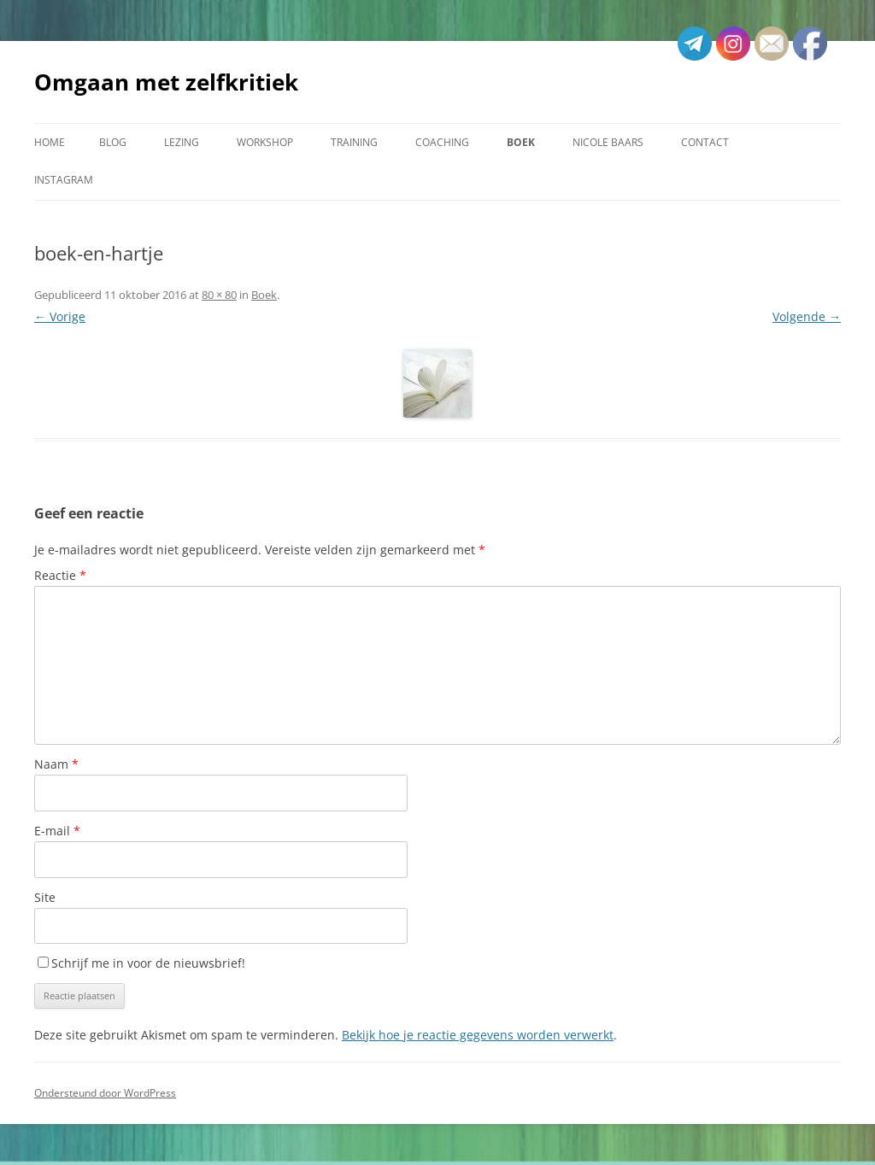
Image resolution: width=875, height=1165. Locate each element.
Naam (56, 764)
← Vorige (59, 316)
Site (45, 897)
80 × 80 (219, 294)
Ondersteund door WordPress (105, 1093)
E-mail (57, 831)
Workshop (265, 142)
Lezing (181, 142)
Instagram (63, 180)
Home (49, 142)
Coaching (442, 142)
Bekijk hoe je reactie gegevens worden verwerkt (478, 1035)
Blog (112, 142)
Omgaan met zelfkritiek (166, 82)
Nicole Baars (608, 142)
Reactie (60, 575)
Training (354, 142)
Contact (705, 142)
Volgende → (806, 316)
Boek (521, 142)
